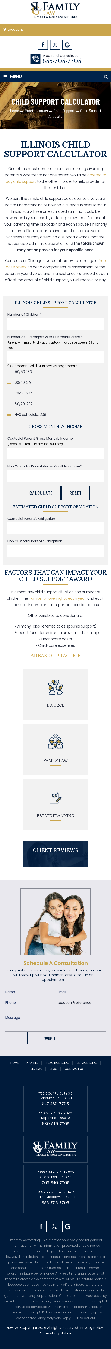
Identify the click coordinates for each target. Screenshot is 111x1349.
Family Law (55, 761)
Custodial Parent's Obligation (31, 518)
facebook (41, 1226)
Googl (67, 45)
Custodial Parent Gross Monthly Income (40, 438)
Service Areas (87, 1063)
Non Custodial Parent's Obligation (34, 541)
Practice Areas (57, 1063)
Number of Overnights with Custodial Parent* (44, 337)
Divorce (55, 705)
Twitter (55, 45)
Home (14, 1063)
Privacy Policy (91, 1327)
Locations (15, 29)
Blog (53, 1069)
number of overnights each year (57, 598)
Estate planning (55, 816)
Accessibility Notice (55, 1333)
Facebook (43, 45)
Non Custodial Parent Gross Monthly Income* (44, 466)
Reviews (36, 1069)
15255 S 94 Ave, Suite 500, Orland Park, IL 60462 (55, 1174)
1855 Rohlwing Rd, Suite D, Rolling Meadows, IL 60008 (55, 1194)
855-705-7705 (62, 61)
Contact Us (74, 1069)
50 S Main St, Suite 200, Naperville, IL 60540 (56, 1115)
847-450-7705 (55, 1103)
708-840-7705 (55, 1182)
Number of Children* (24, 314)
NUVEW (12, 1327)
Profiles (32, 1063)
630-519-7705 (55, 1123)
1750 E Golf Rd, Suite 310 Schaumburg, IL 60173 (55, 1095)
